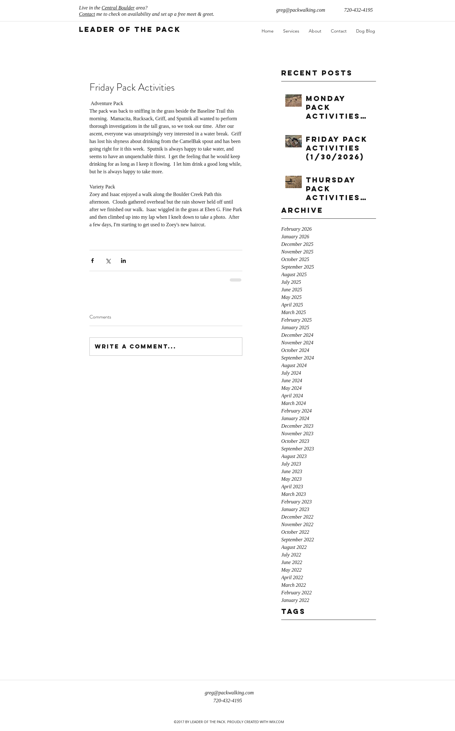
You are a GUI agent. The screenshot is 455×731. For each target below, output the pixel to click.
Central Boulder (118, 7)
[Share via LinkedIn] (123, 261)
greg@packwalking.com (300, 10)
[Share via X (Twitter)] (108, 261)
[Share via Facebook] (92, 261)
